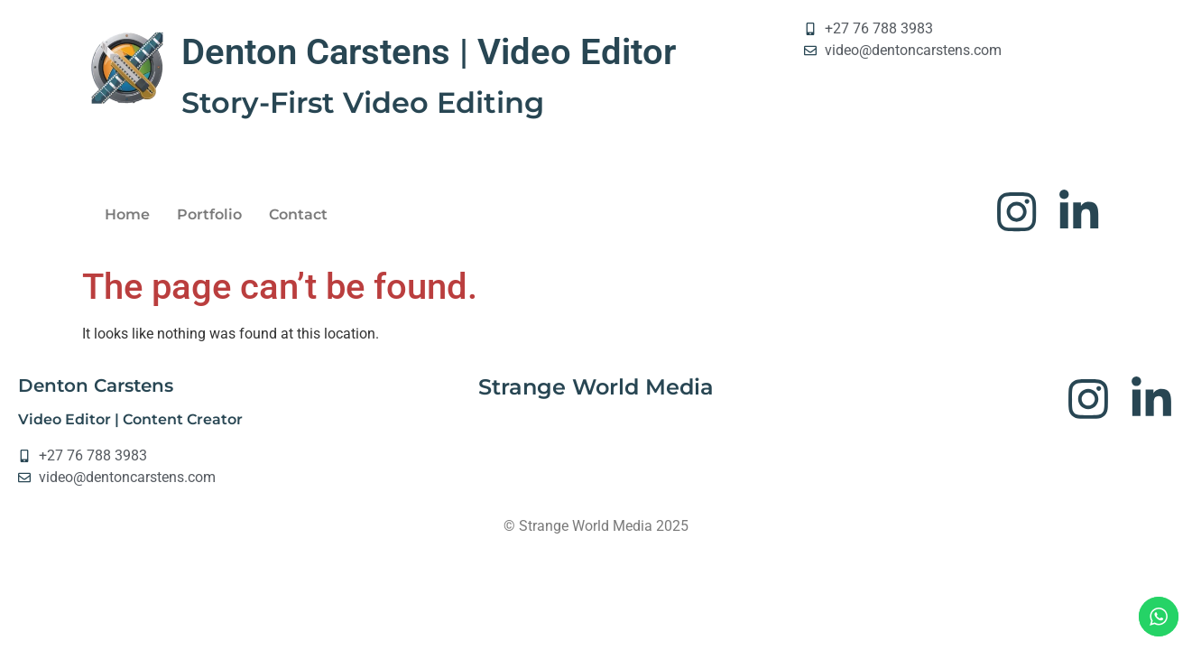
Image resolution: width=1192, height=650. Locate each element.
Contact (298, 215)
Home (127, 215)
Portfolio (209, 215)
